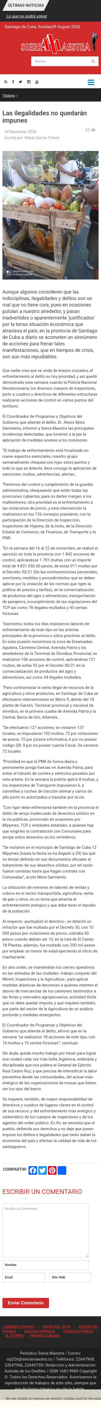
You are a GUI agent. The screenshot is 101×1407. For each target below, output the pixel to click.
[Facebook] (13, 82)
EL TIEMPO (14, 1335)
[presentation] (43, 1298)
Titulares (8, 95)
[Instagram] (28, 82)
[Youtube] (37, 82)
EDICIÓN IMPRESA (39, 1331)
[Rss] (5, 82)
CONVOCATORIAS (78, 1331)
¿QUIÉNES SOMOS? (18, 1326)
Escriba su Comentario (45, 1230)
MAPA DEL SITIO (56, 1326)
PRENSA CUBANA (45, 1335)
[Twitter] (20, 82)
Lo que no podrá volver (26, 16)
